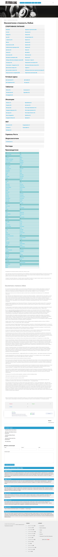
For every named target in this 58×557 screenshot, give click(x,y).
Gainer (29, 540)
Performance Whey (31, 530)
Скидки (33, 2)
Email (23, 444)
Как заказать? (22, 2)
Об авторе (49, 410)
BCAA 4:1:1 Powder (31, 522)
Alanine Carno (30, 542)
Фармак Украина (30, 546)
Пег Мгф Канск (8, 438)
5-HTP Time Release (31, 528)
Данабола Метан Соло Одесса (10, 427)
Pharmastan (30, 534)
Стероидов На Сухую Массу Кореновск (46, 533)
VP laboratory (30, 524)
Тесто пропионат (30, 532)
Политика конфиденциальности (20, 521)
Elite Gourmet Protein (31, 544)
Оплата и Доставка (28, 2)
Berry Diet (29, 548)
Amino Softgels (30, 526)
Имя (6, 444)
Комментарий (7, 448)
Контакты (39, 2)
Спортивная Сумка (31, 536)
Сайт (39, 444)
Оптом (36, 2)
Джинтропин (30, 538)
